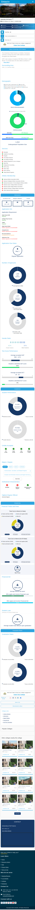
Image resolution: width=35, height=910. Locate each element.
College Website (6, 714)
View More (17, 478)
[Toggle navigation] (33, 2)
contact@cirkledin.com (8, 896)
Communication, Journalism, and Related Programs (15, 470)
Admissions (5, 716)
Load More (17, 813)
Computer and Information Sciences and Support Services (17, 474)
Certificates (22, 466)
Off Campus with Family (26, 534)
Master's (10, 466)
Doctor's (16, 466)
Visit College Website (6, 830)
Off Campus (15, 534)
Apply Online (6, 718)
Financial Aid (6, 720)
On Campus (7, 534)
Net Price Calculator (7, 722)
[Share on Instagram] (10, 698)
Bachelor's (5, 466)
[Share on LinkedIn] (18, 698)
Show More (6, 62)
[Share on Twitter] (15, 698)
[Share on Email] (20, 698)
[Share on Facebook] (13, 698)
